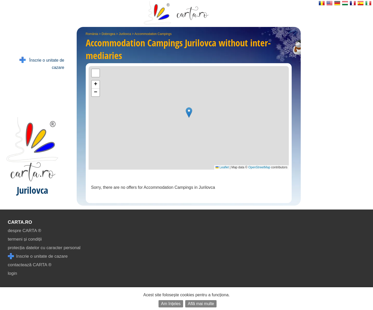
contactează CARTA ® (30, 264)
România (92, 34)
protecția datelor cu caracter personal (44, 247)
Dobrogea (108, 34)
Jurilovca (125, 34)
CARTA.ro (20, 222)
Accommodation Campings (152, 34)
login (12, 273)
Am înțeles (171, 303)
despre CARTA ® (24, 230)
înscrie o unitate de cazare (38, 256)
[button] (189, 112)
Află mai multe (201, 303)
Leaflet (222, 167)
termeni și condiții (25, 239)
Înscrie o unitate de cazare (41, 63)
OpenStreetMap (259, 167)
